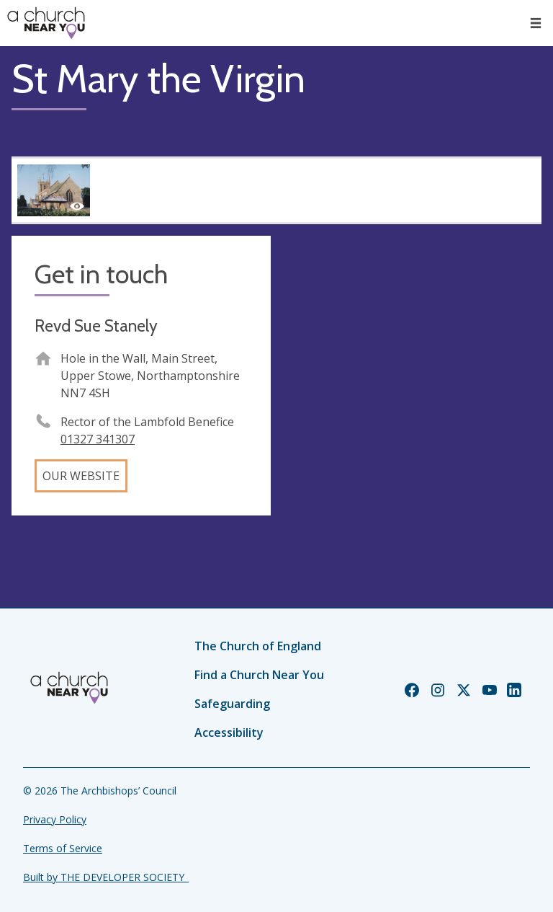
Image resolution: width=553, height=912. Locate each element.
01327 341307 (97, 439)
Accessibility (229, 732)
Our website (81, 476)
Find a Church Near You (259, 675)
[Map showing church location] (411, 365)
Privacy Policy (54, 819)
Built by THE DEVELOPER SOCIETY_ (106, 877)
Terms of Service (62, 848)
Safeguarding (232, 704)
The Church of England (257, 646)
